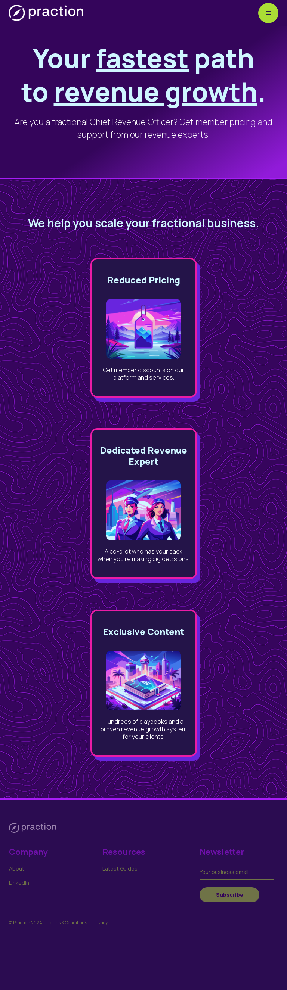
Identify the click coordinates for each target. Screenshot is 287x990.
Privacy (100, 922)
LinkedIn (19, 882)
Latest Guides (120, 868)
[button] (268, 13)
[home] (46, 13)
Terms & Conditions (67, 922)
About (16, 868)
